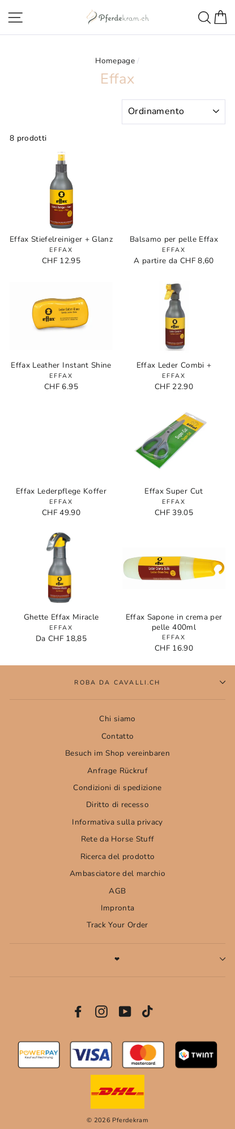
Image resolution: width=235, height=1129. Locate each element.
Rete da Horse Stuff (117, 839)
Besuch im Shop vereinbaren (117, 753)
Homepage (115, 60)
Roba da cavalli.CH (149, 682)
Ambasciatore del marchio (117, 873)
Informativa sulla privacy (117, 822)
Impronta (118, 908)
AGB (117, 891)
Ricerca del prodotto (117, 856)
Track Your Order (117, 924)
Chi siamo (117, 718)
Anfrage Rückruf (117, 770)
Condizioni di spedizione (117, 787)
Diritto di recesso (117, 804)
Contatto (117, 736)
